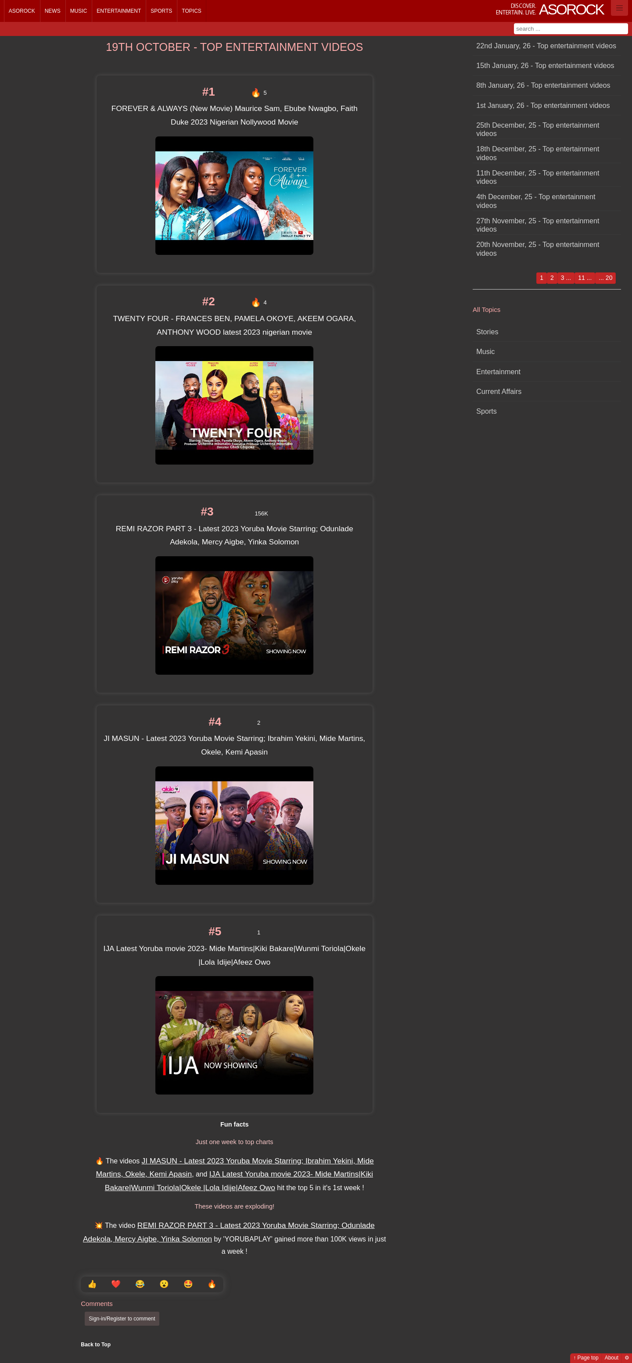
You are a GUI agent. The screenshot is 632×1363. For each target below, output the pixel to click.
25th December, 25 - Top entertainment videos (537, 129)
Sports (161, 11)
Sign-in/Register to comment (122, 1319)
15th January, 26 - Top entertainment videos (545, 65)
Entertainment (119, 11)
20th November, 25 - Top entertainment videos (537, 248)
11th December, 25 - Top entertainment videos (537, 177)
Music (78, 11)
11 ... (585, 277)
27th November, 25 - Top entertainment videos (537, 225)
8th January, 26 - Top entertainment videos (543, 85)
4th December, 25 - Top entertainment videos (535, 201)
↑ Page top (585, 1358)
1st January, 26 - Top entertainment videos (543, 105)
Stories (487, 332)
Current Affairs (498, 391)
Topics (191, 11)
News (53, 11)
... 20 (605, 277)
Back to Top (96, 1345)
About (611, 1358)
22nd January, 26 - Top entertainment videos (546, 46)
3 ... (566, 277)
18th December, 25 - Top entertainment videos (537, 153)
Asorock (22, 11)
